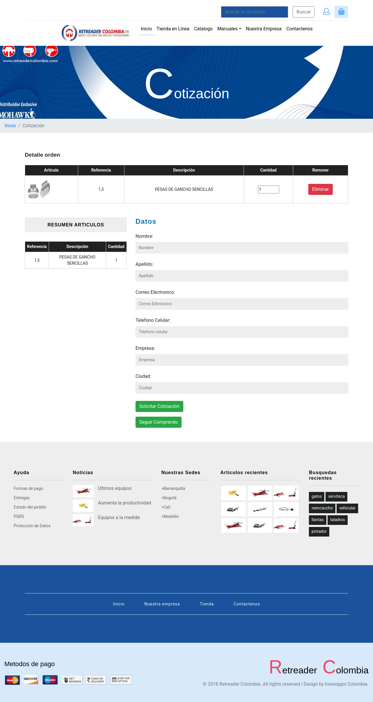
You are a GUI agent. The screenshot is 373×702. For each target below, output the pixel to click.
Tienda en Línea (172, 29)
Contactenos (299, 29)
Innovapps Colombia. (347, 684)
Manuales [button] (227, 29)
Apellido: (145, 264)
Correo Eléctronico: (155, 292)
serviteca (336, 496)
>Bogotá (169, 497)
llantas (318, 519)
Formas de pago (28, 488)
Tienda (207, 604)
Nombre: (144, 236)
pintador (319, 531)
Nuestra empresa (162, 604)
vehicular (347, 508)
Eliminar (320, 189)
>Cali (165, 507)
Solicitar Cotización (159, 406)
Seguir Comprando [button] (158, 422)
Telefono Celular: (153, 320)
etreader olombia (319, 670)
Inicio (147, 28)
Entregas (22, 497)
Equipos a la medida (119, 517)
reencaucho (322, 508)
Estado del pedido (30, 507)
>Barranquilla (173, 488)
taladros (337, 519)
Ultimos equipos (114, 488)
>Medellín (170, 516)
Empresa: (145, 348)
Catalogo (203, 29)
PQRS (19, 516)
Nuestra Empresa (264, 29)
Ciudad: (143, 376)
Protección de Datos (32, 525)
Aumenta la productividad (124, 503)
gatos (317, 496)
